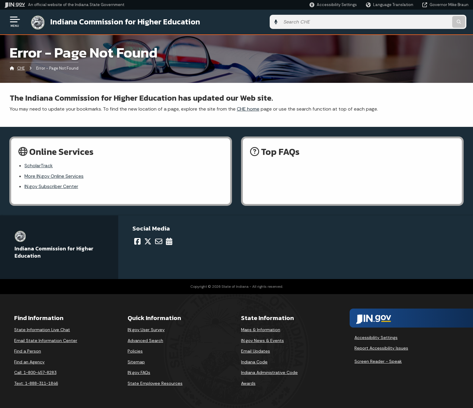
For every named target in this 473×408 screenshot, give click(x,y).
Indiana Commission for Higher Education (122, 21)
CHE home (248, 108)
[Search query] (414, 21)
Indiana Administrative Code (269, 372)
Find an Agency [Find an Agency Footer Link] (29, 361)
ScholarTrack (38, 165)
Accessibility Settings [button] (376, 337)
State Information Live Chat (42, 329)
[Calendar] (169, 241)
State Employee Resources (155, 383)
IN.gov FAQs (139, 372)
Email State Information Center (45, 340)
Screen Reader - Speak (378, 361)
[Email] (158, 241)
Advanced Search (145, 340)
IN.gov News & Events (262, 340)
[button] (333, 5)
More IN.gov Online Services (54, 176)
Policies (135, 351)
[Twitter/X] (147, 241)
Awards (248, 383)
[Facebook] (137, 241)
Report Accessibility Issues (381, 348)
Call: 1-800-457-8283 (35, 372)
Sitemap (136, 361)
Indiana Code (254, 361)
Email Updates (255, 351)
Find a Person (27, 351)
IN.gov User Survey (146, 329)
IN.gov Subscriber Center (51, 186)
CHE (21, 67)
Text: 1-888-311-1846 (36, 383)
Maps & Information (260, 329)
